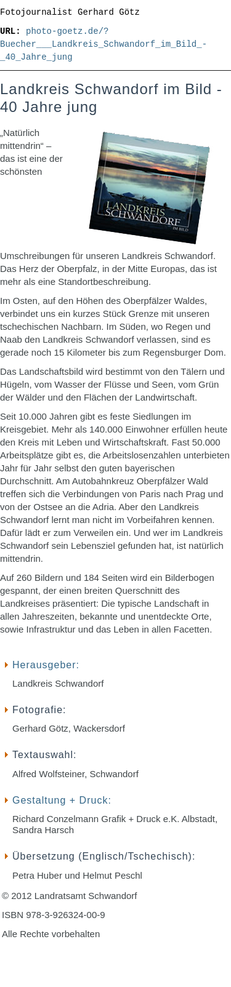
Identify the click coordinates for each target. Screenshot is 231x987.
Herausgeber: (45, 665)
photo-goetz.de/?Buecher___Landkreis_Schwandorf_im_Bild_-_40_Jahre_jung (103, 44)
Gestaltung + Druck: (61, 800)
